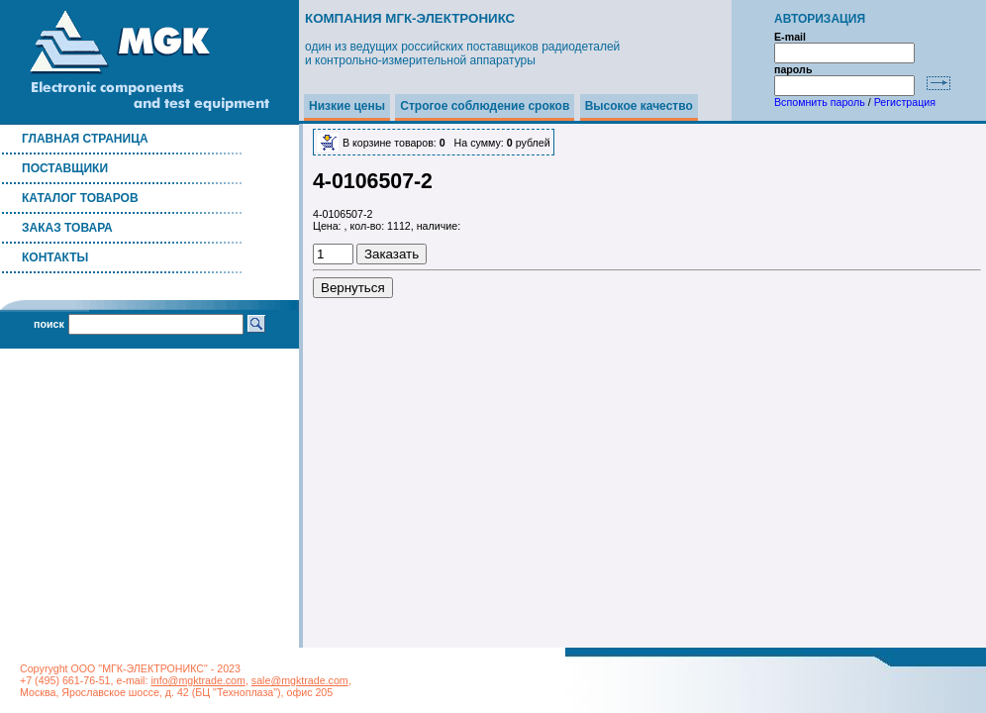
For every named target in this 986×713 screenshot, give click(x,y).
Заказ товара (67, 228)
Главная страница (85, 139)
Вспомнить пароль (819, 102)
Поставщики (65, 168)
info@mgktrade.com (198, 680)
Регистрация (905, 102)
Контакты (55, 257)
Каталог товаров (80, 198)
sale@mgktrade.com (299, 680)
